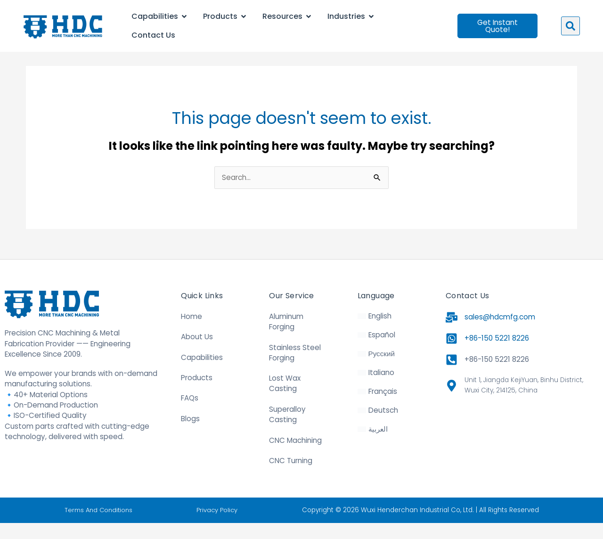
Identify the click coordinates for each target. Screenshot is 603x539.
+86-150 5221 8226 (496, 354)
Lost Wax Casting (285, 400)
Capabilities (202, 373)
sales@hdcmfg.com (499, 333)
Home (191, 332)
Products (196, 394)
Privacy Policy (218, 526)
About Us (197, 353)
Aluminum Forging (286, 337)
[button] (570, 25)
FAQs (189, 414)
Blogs (190, 435)
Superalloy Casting (287, 431)
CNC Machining (295, 457)
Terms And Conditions (98, 526)
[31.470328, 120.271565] (522, 445)
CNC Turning (290, 477)
